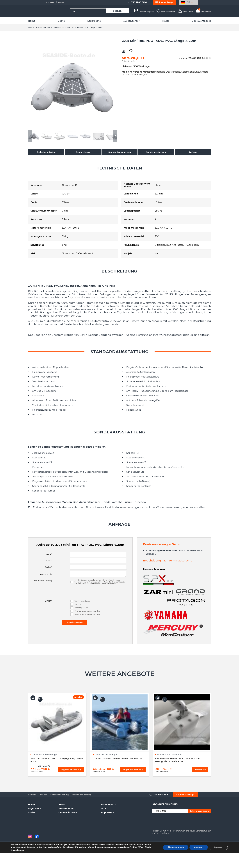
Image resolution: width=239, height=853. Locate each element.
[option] (72, 83)
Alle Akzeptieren (176, 847)
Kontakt (50, 2)
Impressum (107, 812)
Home (31, 20)
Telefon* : (49, 567)
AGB (103, 808)
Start (30, 28)
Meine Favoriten (166, 12)
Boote (61, 20)
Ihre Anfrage (164, 2)
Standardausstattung (119, 152)
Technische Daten (46, 152)
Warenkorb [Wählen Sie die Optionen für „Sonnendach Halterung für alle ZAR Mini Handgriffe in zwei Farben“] (200, 769)
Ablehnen (198, 847)
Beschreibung (82, 152)
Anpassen (218, 847)
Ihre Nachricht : (46, 574)
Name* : (49, 554)
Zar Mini (46, 28)
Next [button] (115, 136)
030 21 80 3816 (137, 2)
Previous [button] (30, 136)
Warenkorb (203, 12)
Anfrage (193, 152)
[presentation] (93, 592)
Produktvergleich (144, 12)
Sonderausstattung (156, 152)
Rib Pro (56, 28)
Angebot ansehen (70, 769)
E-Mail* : (49, 560)
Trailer (165, 20)
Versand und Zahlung (81, 795)
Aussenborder (131, 20)
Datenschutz (108, 804)
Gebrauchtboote (201, 20)
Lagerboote (94, 20)
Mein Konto (185, 12)
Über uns (59, 2)
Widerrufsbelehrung (59, 795)
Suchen (117, 10)
